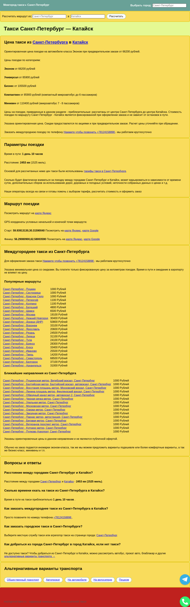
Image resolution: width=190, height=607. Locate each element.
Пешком (124, 579)
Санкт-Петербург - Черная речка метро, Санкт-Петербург (38, 398)
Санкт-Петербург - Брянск (19, 343)
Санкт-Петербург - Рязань (19, 332)
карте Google (90, 230)
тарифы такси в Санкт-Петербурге (105, 171)
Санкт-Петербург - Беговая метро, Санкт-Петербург (34, 420)
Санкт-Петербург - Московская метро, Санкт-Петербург (37, 406)
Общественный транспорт (23, 579)
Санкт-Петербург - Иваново (20, 351)
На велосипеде (103, 579)
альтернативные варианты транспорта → (29, 556)
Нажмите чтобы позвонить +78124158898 (90, 132)
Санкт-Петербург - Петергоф (20, 300)
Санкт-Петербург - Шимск (18, 311)
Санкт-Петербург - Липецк (19, 336)
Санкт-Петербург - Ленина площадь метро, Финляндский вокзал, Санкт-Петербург (53, 391)
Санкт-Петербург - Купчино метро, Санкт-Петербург (35, 428)
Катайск (80, 42)
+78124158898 (63, 517)
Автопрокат (53, 579)
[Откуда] (49, 16)
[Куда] (88, 16)
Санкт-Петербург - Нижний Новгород (25, 318)
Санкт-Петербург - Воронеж (20, 325)
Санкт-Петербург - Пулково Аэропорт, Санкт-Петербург (37, 431)
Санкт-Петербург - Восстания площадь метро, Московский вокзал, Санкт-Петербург (54, 387)
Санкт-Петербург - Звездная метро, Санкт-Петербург (35, 413)
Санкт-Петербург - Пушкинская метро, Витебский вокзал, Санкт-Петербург (49, 380)
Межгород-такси (14, 4)
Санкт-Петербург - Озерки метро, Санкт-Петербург (34, 409)
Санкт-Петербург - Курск (18, 347)
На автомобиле (77, 579)
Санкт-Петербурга (50, 42)
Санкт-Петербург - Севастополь (22, 358)
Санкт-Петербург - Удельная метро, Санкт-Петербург (35, 402)
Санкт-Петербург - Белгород (20, 361)
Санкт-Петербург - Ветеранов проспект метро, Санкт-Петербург (42, 424)
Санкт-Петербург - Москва (19, 314)
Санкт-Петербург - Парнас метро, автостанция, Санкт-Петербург (43, 417)
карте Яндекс (43, 213)
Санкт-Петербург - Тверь (18, 354)
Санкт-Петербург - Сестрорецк (22, 292)
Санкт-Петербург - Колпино (19, 303)
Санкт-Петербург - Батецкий (20, 307)
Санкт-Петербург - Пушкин (19, 289)
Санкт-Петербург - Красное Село (23, 296)
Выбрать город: (141, 5)
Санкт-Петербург (38, 4)
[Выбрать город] (169, 5)
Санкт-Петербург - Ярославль (21, 329)
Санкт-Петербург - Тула (17, 340)
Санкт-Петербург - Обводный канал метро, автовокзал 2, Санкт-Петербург (49, 395)
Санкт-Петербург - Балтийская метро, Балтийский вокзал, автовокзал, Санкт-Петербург (57, 384)
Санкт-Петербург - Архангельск (22, 365)
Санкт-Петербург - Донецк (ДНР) (23, 321)
